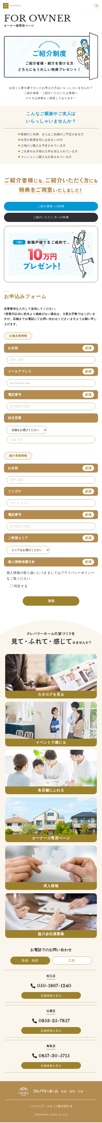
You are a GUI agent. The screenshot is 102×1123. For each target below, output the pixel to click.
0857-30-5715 (51, 1056)
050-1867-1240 (51, 986)
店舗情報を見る (51, 996)
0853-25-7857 (51, 1021)
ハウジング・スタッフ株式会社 (51, 1106)
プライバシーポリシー (78, 573)
